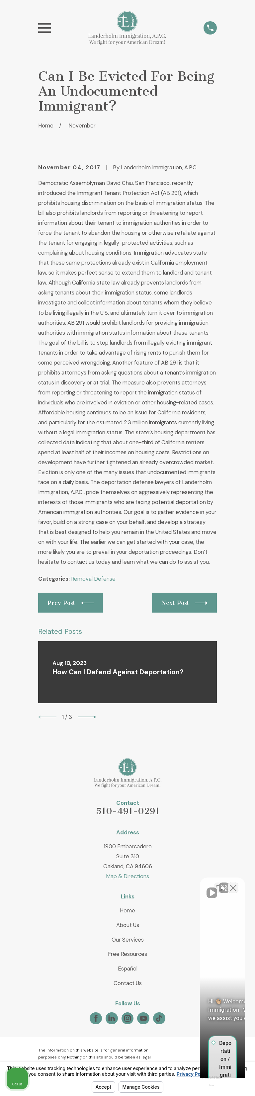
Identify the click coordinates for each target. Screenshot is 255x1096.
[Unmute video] (137, 884)
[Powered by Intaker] (199, 1082)
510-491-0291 (127, 811)
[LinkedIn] (111, 1018)
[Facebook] (96, 1018)
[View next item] (87, 717)
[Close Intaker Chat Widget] (233, 884)
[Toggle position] (219, 884)
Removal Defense (93, 578)
